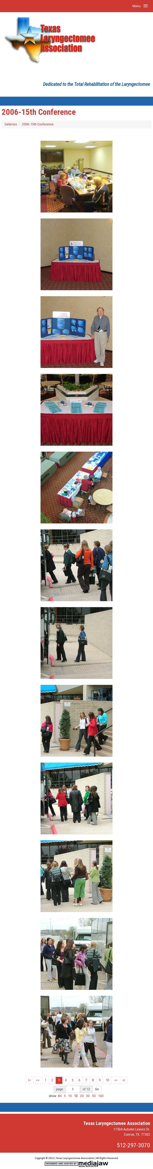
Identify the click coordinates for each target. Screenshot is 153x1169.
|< (29, 1080)
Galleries (11, 124)
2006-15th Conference (38, 124)
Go (97, 1089)
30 (88, 1096)
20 (82, 1096)
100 (100, 1096)
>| (123, 1080)
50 (94, 1096)
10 (107, 1080)
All (60, 1096)
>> (115, 1080)
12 (76, 1096)
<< (38, 1080)
